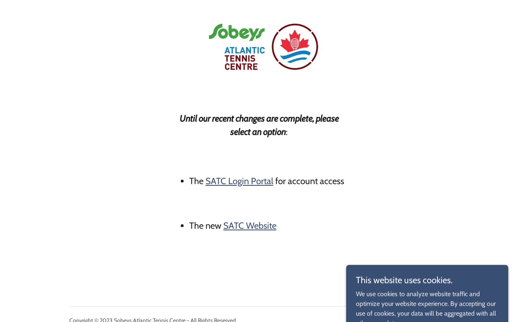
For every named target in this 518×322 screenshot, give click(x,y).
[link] (259, 9)
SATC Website (249, 225)
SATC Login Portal (239, 181)
